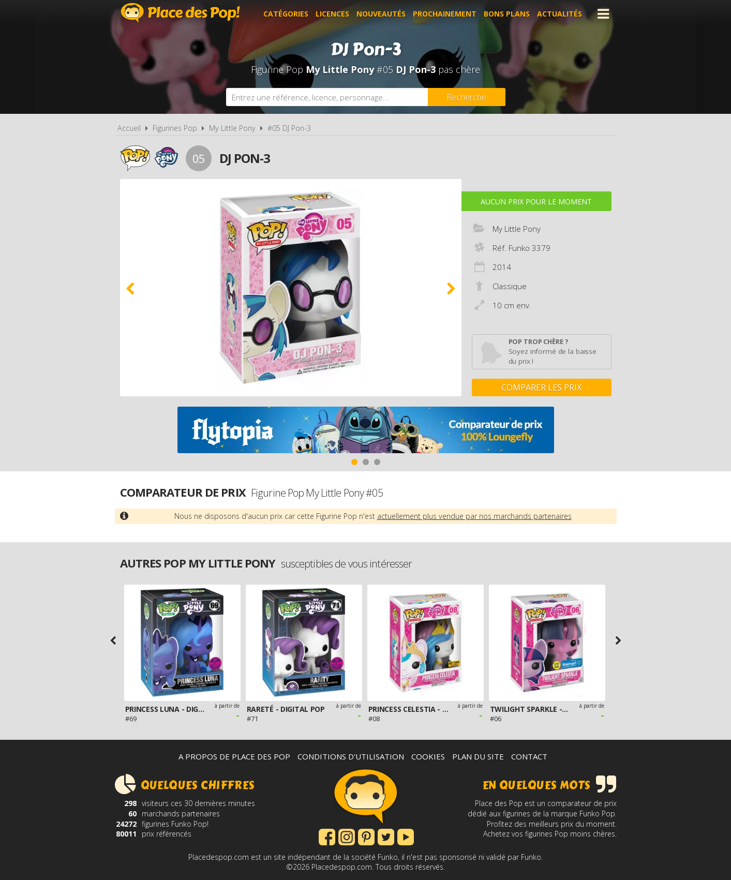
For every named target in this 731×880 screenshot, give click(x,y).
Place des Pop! (180, 12)
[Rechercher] (466, 97)
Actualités (559, 14)
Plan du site (478, 756)
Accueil (129, 128)
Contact (529, 756)
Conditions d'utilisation (350, 756)
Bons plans (507, 14)
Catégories (285, 14)
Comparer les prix (541, 387)
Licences (332, 14)
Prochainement (444, 14)
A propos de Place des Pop (234, 756)
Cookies (428, 756)
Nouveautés (381, 14)
